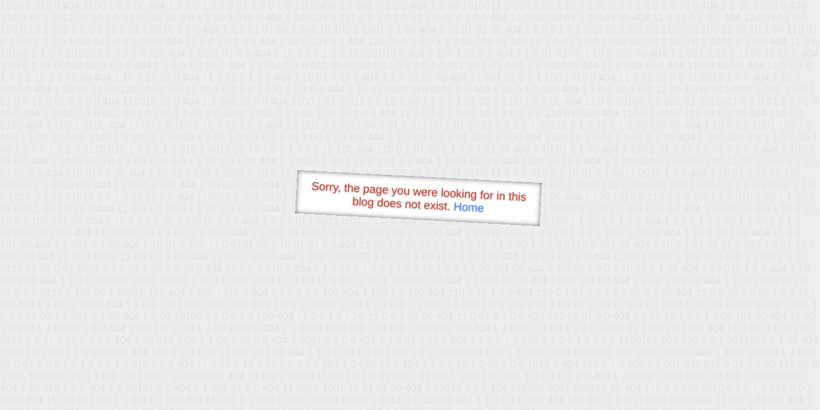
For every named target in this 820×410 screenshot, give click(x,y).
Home (468, 207)
